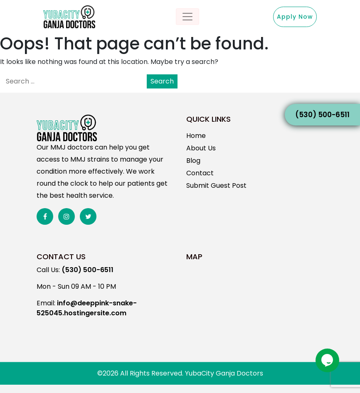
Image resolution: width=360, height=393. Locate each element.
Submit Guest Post (216, 185)
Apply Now (295, 16)
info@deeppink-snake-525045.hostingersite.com (87, 308)
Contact (200, 173)
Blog (193, 160)
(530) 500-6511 (322, 115)
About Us (201, 148)
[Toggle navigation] (187, 16)
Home (196, 135)
